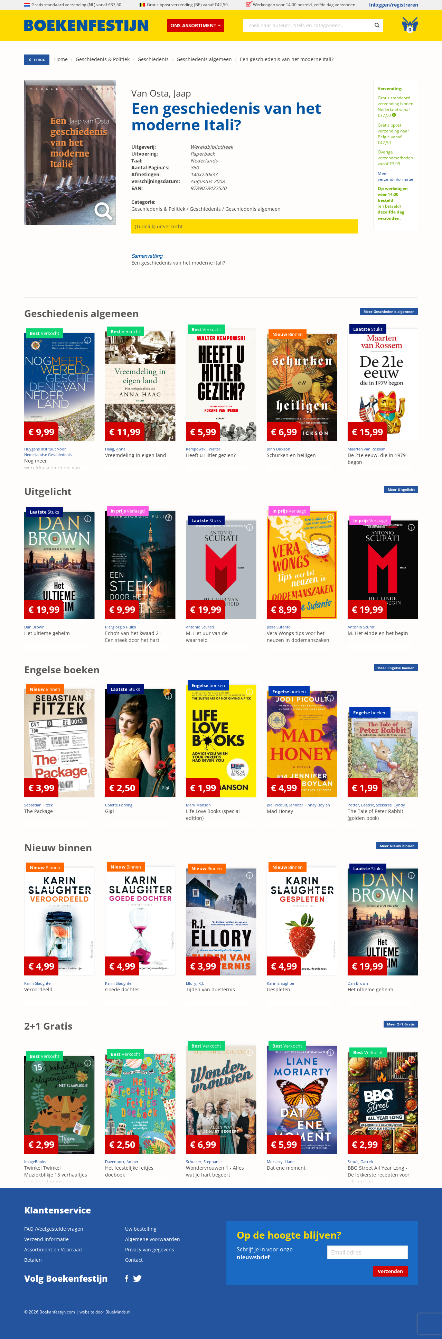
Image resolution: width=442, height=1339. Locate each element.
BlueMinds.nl (117, 1312)
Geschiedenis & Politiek (103, 59)
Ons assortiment (195, 25)
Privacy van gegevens (149, 1249)
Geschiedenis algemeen (204, 59)
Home (61, 59)
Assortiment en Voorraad (53, 1249)
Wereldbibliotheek (211, 146)
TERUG (36, 59)
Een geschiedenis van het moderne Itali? (286, 59)
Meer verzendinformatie (395, 176)
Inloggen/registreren (393, 4)
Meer (389, 311)
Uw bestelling (141, 1229)
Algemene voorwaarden (152, 1239)
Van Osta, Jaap (161, 93)
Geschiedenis (153, 59)
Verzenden (390, 1271)
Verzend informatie (46, 1239)
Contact (134, 1260)
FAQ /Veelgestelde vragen (53, 1229)
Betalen (33, 1260)
